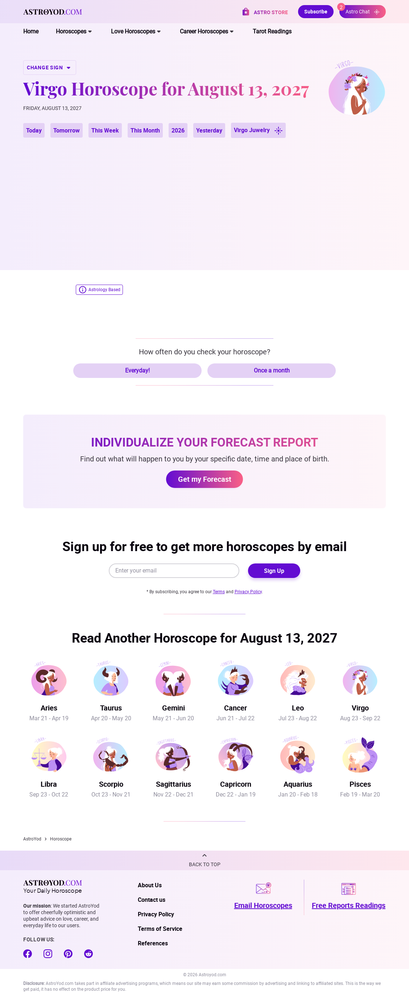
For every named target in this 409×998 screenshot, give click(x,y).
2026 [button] (178, 130)
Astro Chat (359, 10)
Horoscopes (71, 31)
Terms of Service (160, 929)
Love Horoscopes (133, 31)
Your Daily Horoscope (52, 886)
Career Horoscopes (204, 31)
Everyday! (137, 370)
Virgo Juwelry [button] (258, 130)
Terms (219, 591)
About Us (150, 885)
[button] (204, 860)
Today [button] (34, 130)
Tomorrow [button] (66, 130)
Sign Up (274, 571)
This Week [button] (105, 130)
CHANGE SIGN (50, 67)
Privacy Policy (248, 591)
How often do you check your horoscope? (204, 351)
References (153, 943)
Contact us (151, 900)
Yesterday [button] (209, 130)
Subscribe (315, 11)
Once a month (272, 370)
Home (30, 31)
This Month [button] (145, 130)
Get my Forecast (204, 479)
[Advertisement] (204, 195)
